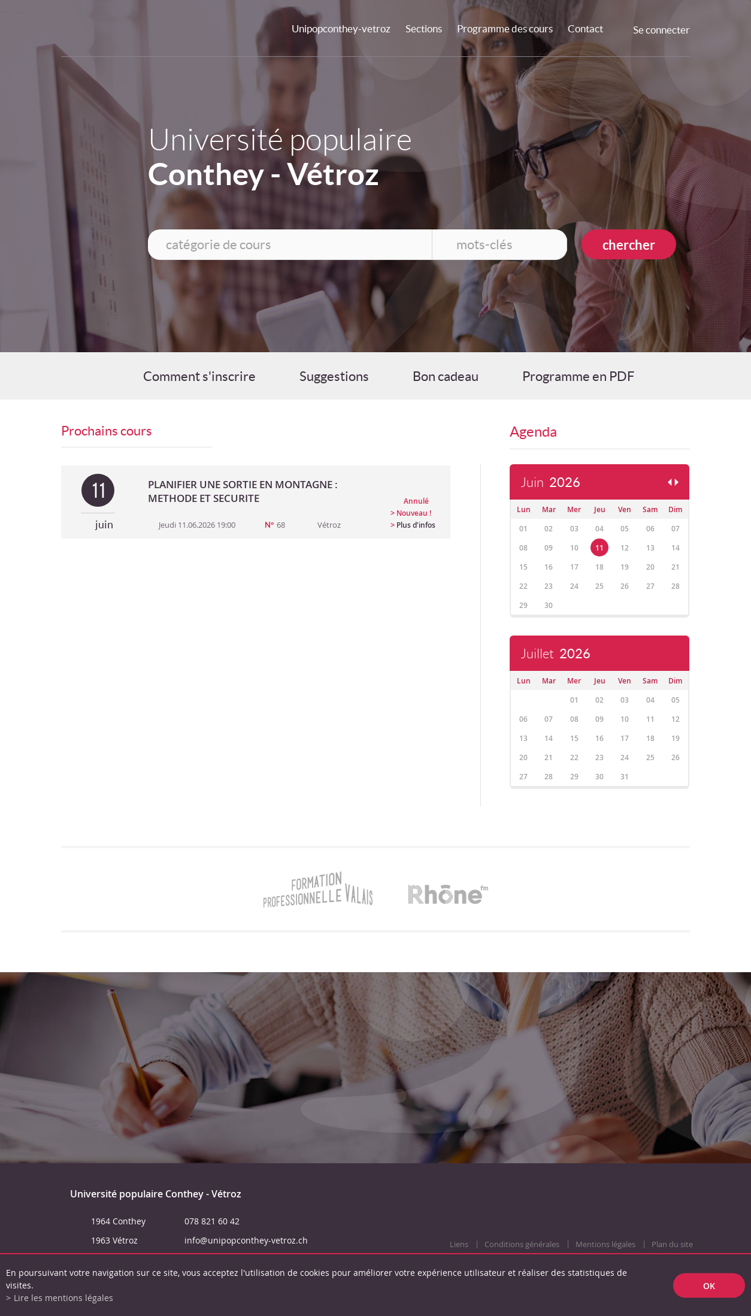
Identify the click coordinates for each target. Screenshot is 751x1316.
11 (599, 548)
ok (709, 1285)
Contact (585, 28)
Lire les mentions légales (63, 1297)
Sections (423, 28)
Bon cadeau (446, 376)
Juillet (555, 653)
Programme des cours (505, 28)
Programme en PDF (578, 376)
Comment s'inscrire (199, 376)
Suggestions (334, 376)
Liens (459, 1244)
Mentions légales (605, 1244)
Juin (550, 482)
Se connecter (661, 29)
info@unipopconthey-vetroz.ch (246, 1240)
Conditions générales (521, 1244)
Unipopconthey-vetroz (341, 28)
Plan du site (672, 1244)
